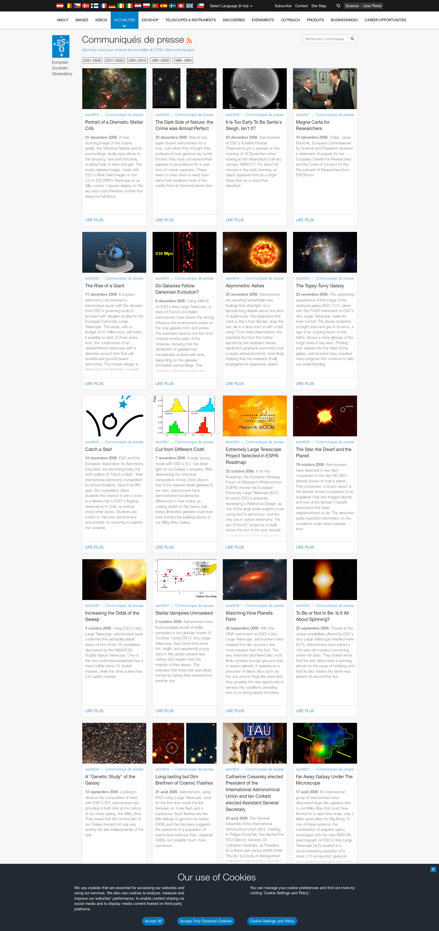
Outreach (290, 20)
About (63, 20)
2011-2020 (115, 60)
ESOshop (150, 20)
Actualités (124, 23)
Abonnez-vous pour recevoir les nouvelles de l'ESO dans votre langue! (138, 49)
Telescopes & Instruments (190, 20)
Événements (263, 20)
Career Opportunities (385, 20)
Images (81, 20)
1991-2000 (160, 60)
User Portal (372, 5)
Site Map (318, 5)
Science (352, 5)
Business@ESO (344, 20)
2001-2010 (137, 60)
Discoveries (234, 20)
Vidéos (101, 20)
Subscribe (283, 5)
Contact (301, 5)
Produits (315, 20)
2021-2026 (92, 60)
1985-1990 (183, 60)
